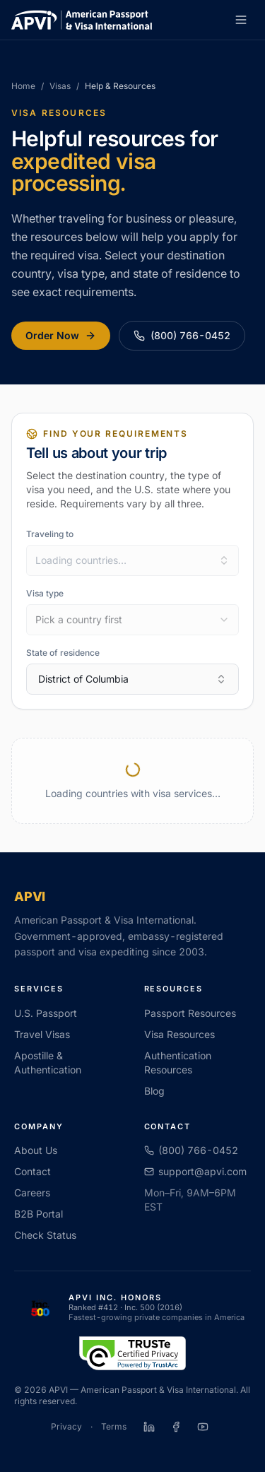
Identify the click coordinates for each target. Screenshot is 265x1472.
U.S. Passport (45, 1013)
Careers (32, 1193)
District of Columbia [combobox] (132, 679)
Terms (113, 1426)
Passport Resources (190, 1013)
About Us (35, 1150)
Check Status (45, 1235)
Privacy (66, 1426)
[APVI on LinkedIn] (149, 1426)
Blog (154, 1091)
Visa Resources (179, 1034)
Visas (60, 86)
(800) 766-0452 (182, 335)
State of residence (63, 652)
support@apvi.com (195, 1171)
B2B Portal (38, 1214)
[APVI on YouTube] (203, 1426)
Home (23, 86)
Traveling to (49, 534)
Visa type (45, 593)
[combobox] (132, 560)
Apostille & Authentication (47, 1062)
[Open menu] (241, 20)
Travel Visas (42, 1034)
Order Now (60, 335)
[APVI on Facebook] (176, 1426)
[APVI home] (81, 20)
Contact (32, 1171)
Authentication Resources (177, 1062)
